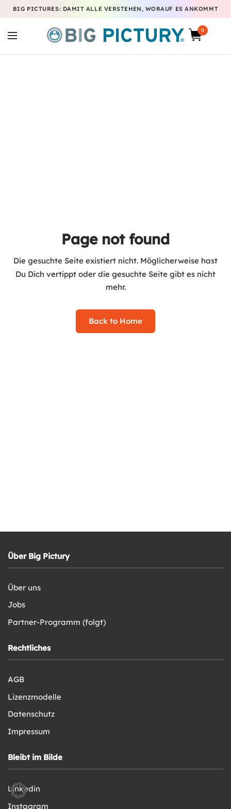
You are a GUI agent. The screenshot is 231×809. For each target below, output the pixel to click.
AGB (16, 679)
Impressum (29, 731)
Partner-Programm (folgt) (57, 622)
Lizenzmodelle (34, 697)
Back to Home (115, 321)
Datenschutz (31, 714)
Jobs (16, 604)
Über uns (24, 587)
